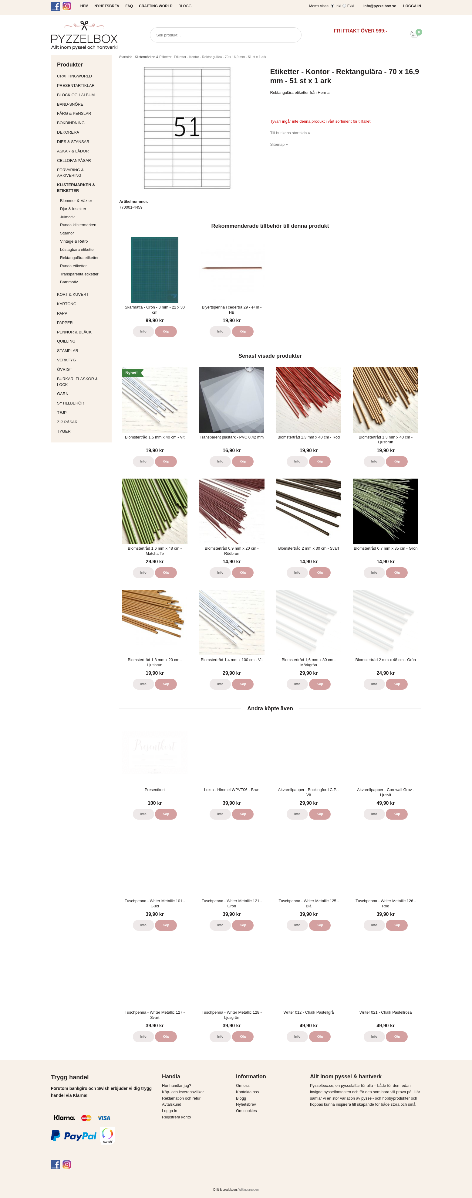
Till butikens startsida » (290, 133)
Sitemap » (279, 144)
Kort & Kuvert (83, 294)
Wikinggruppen (248, 1189)
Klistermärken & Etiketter (83, 188)
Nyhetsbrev (246, 1104)
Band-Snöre (83, 104)
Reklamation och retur (181, 1098)
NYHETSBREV (106, 6)
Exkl (350, 6)
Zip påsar (67, 422)
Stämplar (83, 350)
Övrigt (64, 369)
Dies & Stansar (83, 141)
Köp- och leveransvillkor (183, 1092)
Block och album (83, 95)
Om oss (243, 1085)
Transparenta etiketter (79, 274)
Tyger (83, 431)
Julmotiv (67, 217)
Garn (83, 393)
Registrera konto (176, 1117)
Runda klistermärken (78, 225)
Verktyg (83, 360)
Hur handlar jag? (176, 1085)
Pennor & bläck (83, 332)
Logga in (169, 1110)
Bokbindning (83, 123)
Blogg (185, 6)
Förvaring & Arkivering (83, 173)
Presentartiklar (83, 85)
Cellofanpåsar (74, 160)
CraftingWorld (83, 76)
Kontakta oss (247, 1092)
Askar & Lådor (73, 151)
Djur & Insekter (73, 208)
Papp (83, 313)
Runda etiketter (73, 266)
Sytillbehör (83, 403)
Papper (83, 322)
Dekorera (83, 132)
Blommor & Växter (76, 200)
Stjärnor (67, 233)
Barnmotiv (69, 282)
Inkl (338, 6)
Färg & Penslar (83, 113)
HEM (84, 6)
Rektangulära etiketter (79, 257)
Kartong (83, 304)
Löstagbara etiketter (77, 249)
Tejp (83, 412)
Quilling (83, 341)
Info (143, 331)
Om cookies (246, 1110)
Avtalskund (171, 1104)
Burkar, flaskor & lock (83, 382)
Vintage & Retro (74, 241)
